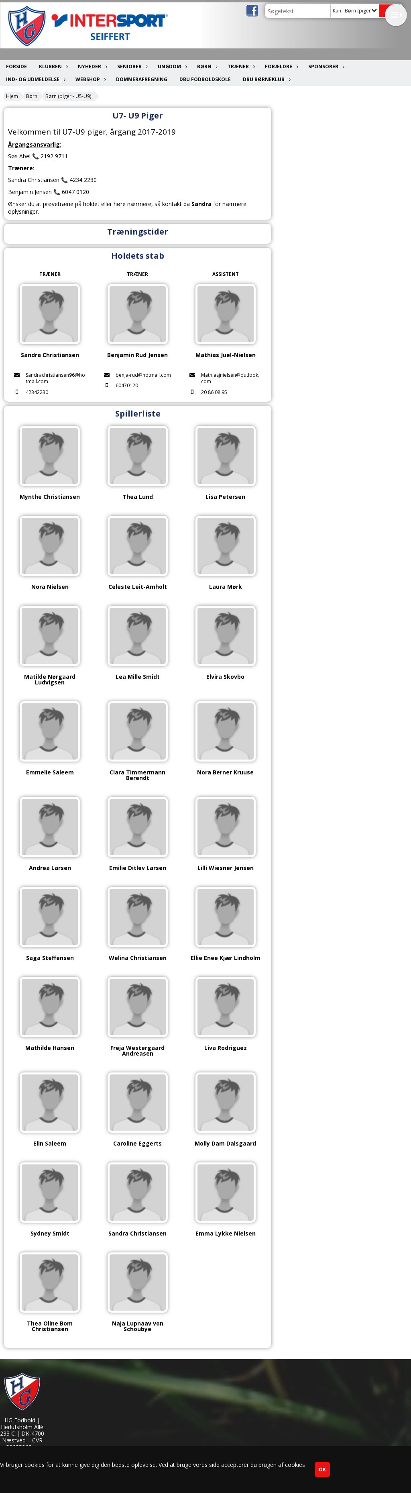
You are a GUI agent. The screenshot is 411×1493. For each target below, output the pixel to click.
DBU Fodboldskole (205, 79)
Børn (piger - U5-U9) (68, 96)
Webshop (89, 79)
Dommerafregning (141, 79)
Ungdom (171, 66)
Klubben (52, 66)
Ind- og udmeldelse (34, 79)
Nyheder (91, 66)
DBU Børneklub (266, 79)
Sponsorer (325, 66)
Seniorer (131, 66)
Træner (240, 66)
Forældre (280, 66)
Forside (16, 66)
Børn (206, 66)
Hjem (12, 96)
